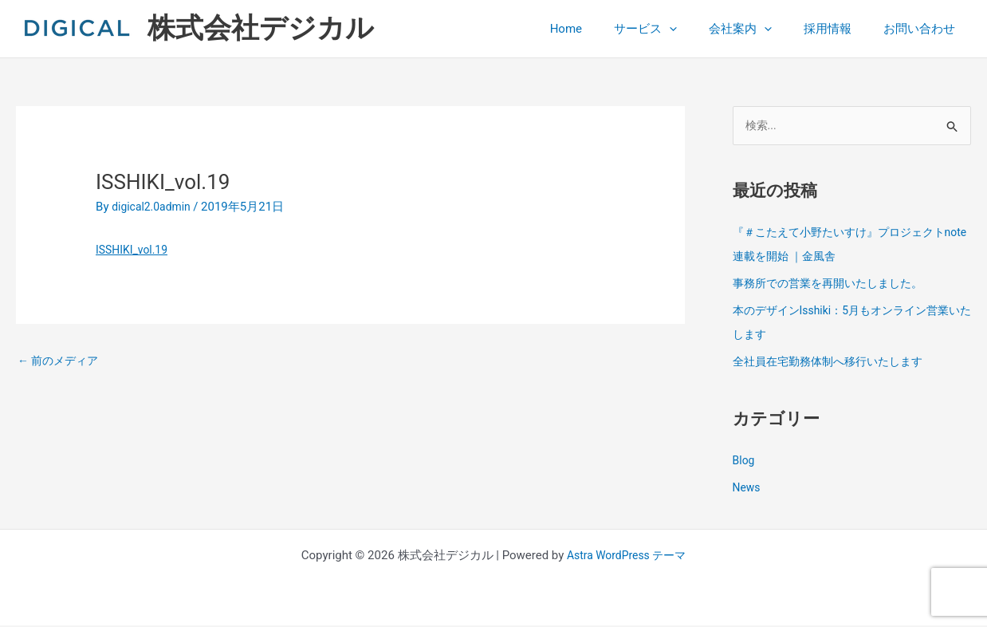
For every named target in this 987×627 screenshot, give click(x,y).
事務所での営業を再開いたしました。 (834, 285)
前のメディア (61, 361)
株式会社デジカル (260, 28)
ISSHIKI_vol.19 (134, 250)
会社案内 (760, 29)
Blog (745, 462)
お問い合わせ (923, 29)
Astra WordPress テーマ (626, 557)
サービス (673, 29)
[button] (697, 29)
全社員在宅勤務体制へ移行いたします (834, 363)
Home (602, 29)
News (748, 489)
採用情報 (839, 29)
